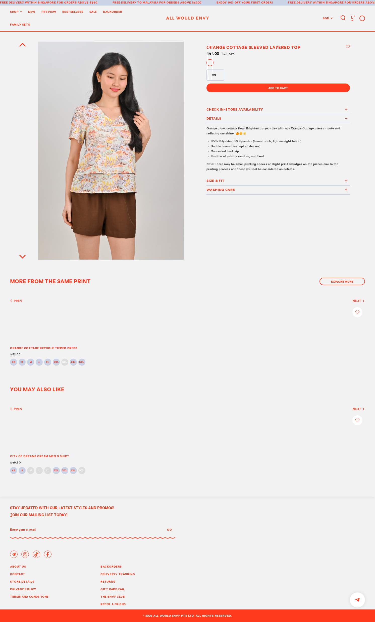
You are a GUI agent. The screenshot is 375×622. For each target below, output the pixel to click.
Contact (17, 574)
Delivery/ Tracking (117, 574)
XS (13, 362)
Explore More (342, 281)
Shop (14, 11)
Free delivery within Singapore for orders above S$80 (48, 2)
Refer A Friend (113, 604)
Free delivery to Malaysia (135, 2)
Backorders (111, 566)
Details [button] (277, 118)
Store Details (22, 581)
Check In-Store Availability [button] (277, 109)
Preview (48, 11)
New (31, 11)
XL (47, 362)
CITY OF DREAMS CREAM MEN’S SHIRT (39, 456)
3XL (65, 362)
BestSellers (72, 11)
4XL (73, 362)
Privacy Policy (23, 589)
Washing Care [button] (277, 190)
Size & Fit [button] (277, 181)
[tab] (278, 109)
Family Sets (20, 24)
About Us (18, 566)
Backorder (112, 11)
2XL (56, 362)
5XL (82, 362)
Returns (107, 581)
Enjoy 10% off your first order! (245, 2)
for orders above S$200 (180, 2)
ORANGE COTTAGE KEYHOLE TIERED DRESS (43, 348)
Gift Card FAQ (112, 589)
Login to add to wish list (347, 46)
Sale (93, 11)
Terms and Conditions (29, 596)
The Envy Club (112, 596)
